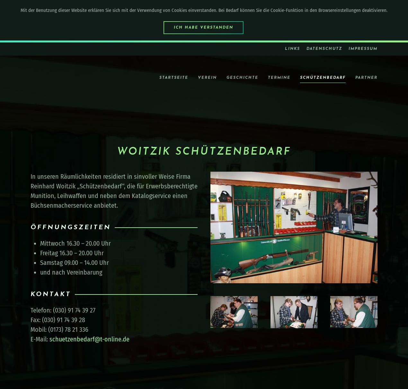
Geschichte (242, 78)
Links (292, 49)
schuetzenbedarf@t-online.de (89, 339)
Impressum (363, 49)
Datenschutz (324, 49)
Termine (279, 78)
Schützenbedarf (323, 78)
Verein (207, 78)
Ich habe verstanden (203, 28)
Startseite (173, 78)
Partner (366, 78)
